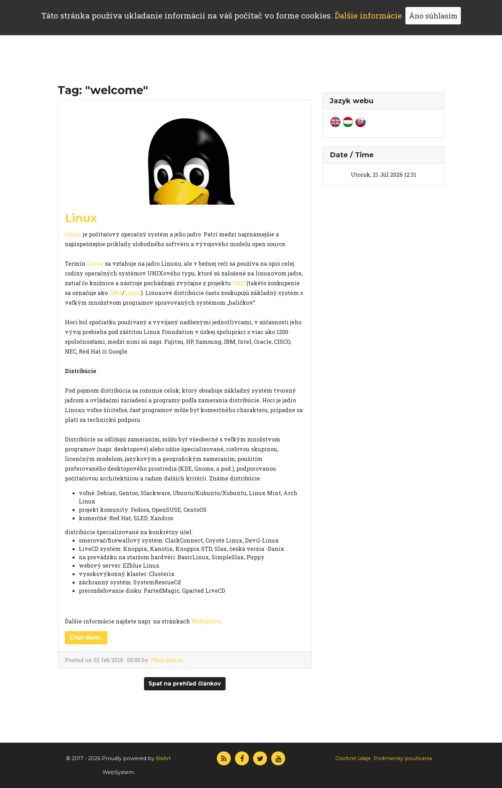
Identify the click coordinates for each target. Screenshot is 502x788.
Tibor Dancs (166, 660)
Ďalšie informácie (368, 15)
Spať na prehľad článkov (185, 683)
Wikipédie (206, 621)
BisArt (163, 758)
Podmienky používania (403, 758)
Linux (81, 218)
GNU (238, 283)
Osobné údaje (353, 758)
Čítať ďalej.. (86, 637)
